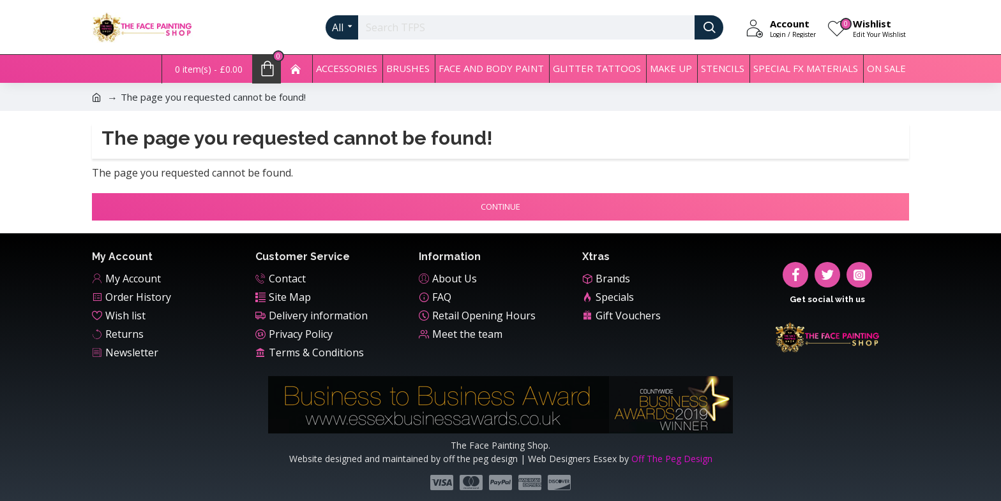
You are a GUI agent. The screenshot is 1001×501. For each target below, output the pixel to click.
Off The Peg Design (671, 459)
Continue (500, 206)
